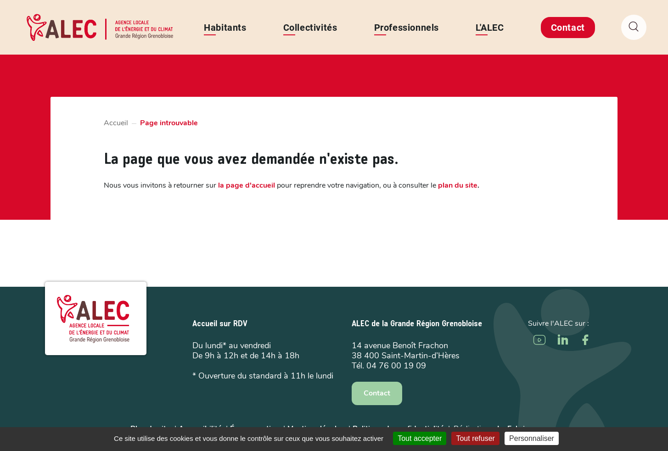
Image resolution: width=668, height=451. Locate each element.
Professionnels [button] (406, 27)
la (246, 185)
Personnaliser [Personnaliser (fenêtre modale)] (531, 438)
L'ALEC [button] (490, 27)
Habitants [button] (225, 27)
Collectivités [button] (310, 27)
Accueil (116, 123)
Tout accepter (420, 438)
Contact (568, 27)
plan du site (457, 185)
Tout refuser (475, 438)
